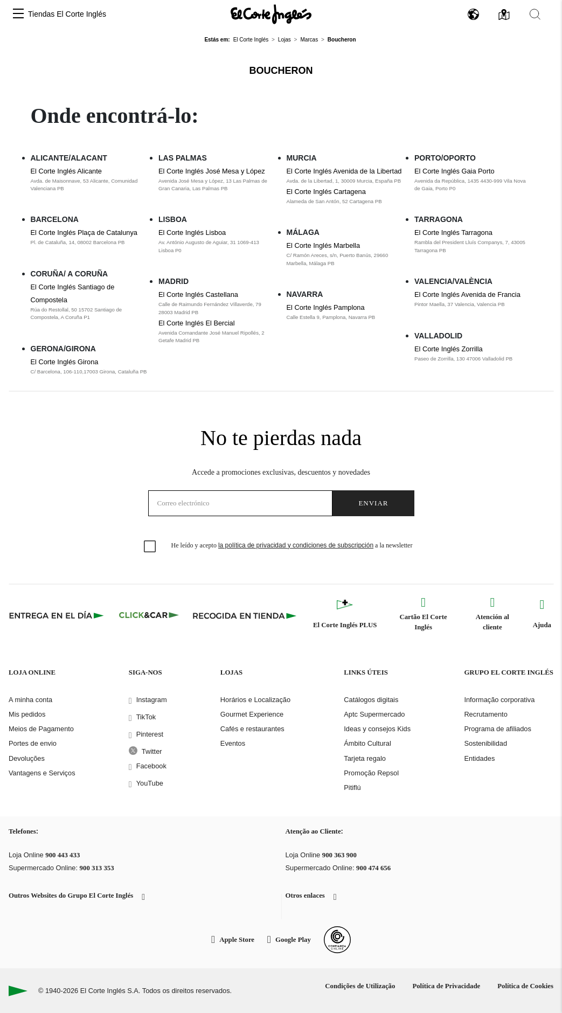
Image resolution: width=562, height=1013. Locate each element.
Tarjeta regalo (365, 758)
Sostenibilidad (485, 743)
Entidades (479, 758)
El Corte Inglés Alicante (66, 171)
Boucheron (281, 70)
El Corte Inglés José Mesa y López (211, 171)
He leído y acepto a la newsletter (292, 545)
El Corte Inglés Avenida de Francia (467, 294)
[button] (18, 14)
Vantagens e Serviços (42, 773)
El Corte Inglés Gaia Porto (454, 171)
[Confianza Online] (337, 939)
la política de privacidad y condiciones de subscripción (295, 545)
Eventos (232, 743)
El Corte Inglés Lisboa (192, 232)
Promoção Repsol (371, 773)
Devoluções (27, 758)
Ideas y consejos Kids (377, 729)
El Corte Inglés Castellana (198, 294)
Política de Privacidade (446, 986)
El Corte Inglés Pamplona (326, 307)
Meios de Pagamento (41, 729)
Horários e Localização (255, 700)
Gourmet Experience (251, 714)
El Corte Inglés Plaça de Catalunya (84, 232)
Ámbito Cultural (367, 743)
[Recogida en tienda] (244, 615)
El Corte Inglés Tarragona (453, 232)
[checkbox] (150, 546)
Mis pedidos (27, 714)
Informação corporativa (499, 700)
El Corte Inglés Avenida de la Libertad (344, 171)
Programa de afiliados (497, 729)
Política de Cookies (525, 986)
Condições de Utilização (360, 986)
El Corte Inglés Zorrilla (448, 349)
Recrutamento (485, 714)
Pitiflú (352, 787)
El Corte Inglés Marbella (323, 245)
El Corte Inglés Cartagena (326, 192)
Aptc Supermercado (374, 714)
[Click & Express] (57, 615)
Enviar (373, 503)
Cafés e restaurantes (252, 729)
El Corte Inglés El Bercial (196, 323)
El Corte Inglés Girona (65, 362)
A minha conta (30, 700)
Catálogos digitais (371, 700)
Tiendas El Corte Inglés (67, 14)
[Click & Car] (149, 615)
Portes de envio (33, 743)
